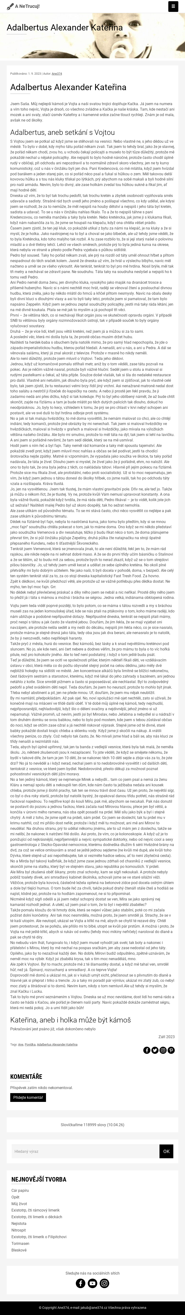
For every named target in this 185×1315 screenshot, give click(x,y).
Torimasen (20, 1243)
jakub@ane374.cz (94, 1307)
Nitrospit (18, 1229)
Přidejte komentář (28, 1097)
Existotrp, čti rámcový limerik (35, 1209)
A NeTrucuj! (23, 6)
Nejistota (18, 1223)
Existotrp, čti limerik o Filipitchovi (39, 1236)
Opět (15, 1196)
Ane (20, 1044)
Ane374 (57, 73)
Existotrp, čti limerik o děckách (36, 1216)
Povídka (30, 1044)
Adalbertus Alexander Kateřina (57, 1044)
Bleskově (18, 1249)
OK (166, 1151)
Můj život (19, 1203)
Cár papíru (20, 1190)
